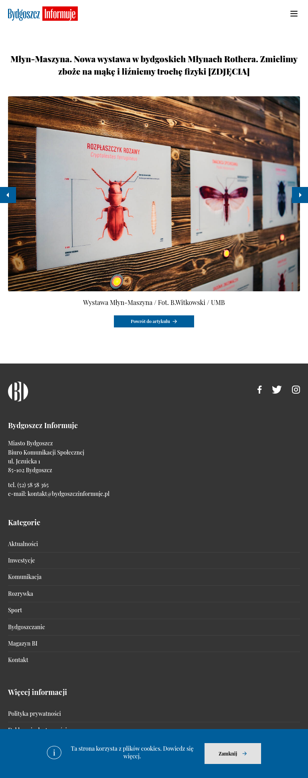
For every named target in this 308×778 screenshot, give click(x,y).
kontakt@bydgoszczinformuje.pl (68, 494)
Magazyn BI (22, 643)
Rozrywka (20, 593)
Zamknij (228, 753)
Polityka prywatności (34, 713)
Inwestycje (21, 560)
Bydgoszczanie (26, 627)
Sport (15, 610)
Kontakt (18, 660)
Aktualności (23, 544)
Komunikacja (24, 577)
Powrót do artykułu (150, 321)
